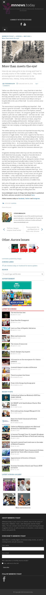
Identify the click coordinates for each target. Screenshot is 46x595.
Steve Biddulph (19, 213)
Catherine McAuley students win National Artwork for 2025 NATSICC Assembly (25, 427)
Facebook (21, 198)
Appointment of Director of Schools (23, 458)
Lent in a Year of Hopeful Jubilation (23, 328)
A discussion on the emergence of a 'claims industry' (26, 360)
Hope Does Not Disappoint (20, 320)
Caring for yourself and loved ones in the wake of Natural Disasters (27, 443)
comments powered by (11, 259)
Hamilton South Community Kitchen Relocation (24, 420)
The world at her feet (18, 312)
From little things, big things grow (23, 383)
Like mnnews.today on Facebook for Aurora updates (19, 266)
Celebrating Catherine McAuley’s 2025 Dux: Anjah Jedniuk (25, 396)
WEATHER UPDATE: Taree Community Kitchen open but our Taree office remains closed (27, 451)
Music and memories (18, 336)
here (33, 195)
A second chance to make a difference (24, 367)
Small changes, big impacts (20, 352)
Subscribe (6, 567)
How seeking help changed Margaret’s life (25, 411)
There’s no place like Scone (20, 375)
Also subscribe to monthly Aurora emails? (15, 560)
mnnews (23, 5)
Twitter (27, 198)
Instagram (36, 198)
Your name (5, 545)
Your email (5, 553)
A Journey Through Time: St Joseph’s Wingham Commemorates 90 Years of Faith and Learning (27, 435)
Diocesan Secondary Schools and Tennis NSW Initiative (26, 467)
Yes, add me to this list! (11, 563)
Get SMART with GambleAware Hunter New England (26, 404)
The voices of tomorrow (19, 344)
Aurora (13, 203)
